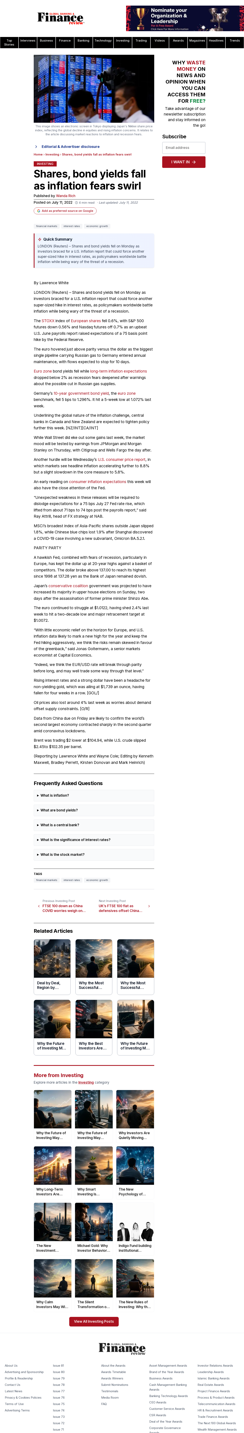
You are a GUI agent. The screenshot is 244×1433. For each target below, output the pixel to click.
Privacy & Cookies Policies (23, 1397)
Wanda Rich (65, 196)
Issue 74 (58, 1410)
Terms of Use (14, 1404)
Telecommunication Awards (216, 1404)
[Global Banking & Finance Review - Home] (61, 18)
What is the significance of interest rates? (76, 840)
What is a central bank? (60, 825)
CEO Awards (157, 1402)
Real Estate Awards (211, 1385)
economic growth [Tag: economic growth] (97, 226)
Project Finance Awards (214, 1391)
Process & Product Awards (216, 1397)
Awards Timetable (113, 1372)
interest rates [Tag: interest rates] (72, 226)
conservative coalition (68, 586)
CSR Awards (157, 1415)
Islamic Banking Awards (214, 1378)
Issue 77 (59, 1391)
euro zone (127, 393)
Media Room (110, 1397)
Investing (122, 40)
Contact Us (12, 1385)
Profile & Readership (19, 1378)
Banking (83, 40)
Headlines (216, 40)
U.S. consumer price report (121, 459)
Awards (178, 40)
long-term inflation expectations (118, 371)
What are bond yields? (59, 810)
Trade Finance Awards (213, 1417)
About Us (11, 1365)
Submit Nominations (114, 1385)
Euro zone (43, 371)
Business (46, 40)
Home (38, 154)
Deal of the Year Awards (165, 1421)
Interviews (27, 40)
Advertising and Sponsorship (24, 1372)
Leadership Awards (211, 1372)
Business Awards (161, 1378)
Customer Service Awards (167, 1409)
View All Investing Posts (94, 1321)
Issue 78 (59, 1385)
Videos (160, 40)
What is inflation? (55, 795)
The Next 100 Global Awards (217, 1423)
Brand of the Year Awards (166, 1372)
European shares (86, 321)
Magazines (197, 40)
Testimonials (109, 1391)
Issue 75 (59, 1404)
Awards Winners (112, 1378)
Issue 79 (59, 1378)
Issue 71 (58, 1429)
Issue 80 (59, 1372)
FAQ (104, 1404)
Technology (103, 40)
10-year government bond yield (81, 393)
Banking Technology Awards (168, 1396)
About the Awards (113, 1365)
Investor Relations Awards (215, 1365)
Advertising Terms (17, 1410)
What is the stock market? (63, 855)
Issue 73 (59, 1417)
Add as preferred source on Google (65, 210)
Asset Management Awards (168, 1365)
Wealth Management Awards (217, 1429)
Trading (141, 40)
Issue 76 (59, 1397)
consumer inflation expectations (97, 482)
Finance (65, 40)
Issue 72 (58, 1423)
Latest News (13, 1391)
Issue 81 (58, 1365)
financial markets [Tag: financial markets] (46, 226)
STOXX (48, 321)
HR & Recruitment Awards (215, 1410)
